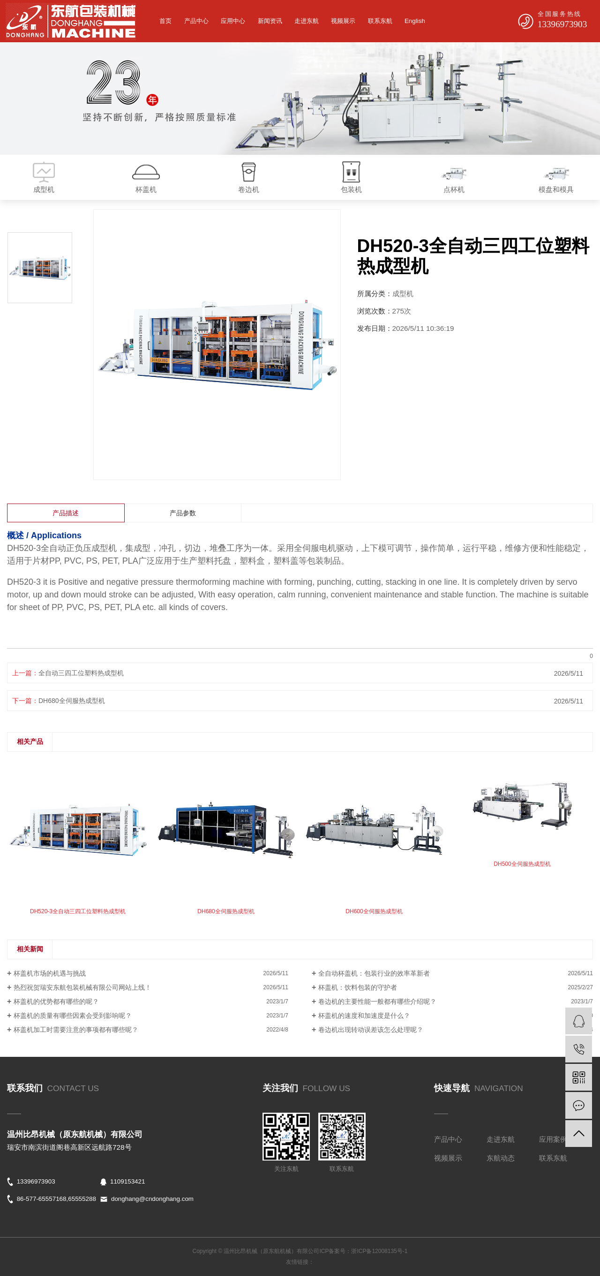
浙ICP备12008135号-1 (379, 1251)
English (415, 20)
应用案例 (553, 1139)
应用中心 (233, 20)
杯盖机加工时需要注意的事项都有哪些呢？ (76, 1029)
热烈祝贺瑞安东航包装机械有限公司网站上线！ (82, 987)
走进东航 (306, 20)
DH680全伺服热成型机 (71, 700)
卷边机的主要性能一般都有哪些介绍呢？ (377, 1001)
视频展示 (343, 20)
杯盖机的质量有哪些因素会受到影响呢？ (73, 1015)
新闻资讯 (270, 20)
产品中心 (196, 20)
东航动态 (501, 1158)
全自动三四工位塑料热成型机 (81, 673)
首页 (165, 20)
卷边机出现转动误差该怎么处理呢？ (370, 1029)
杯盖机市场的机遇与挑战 (50, 973)
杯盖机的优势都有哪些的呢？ (56, 1001)
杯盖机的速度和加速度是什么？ (364, 1015)
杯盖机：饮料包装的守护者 (357, 987)
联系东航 (380, 20)
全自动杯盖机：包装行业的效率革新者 (374, 973)
